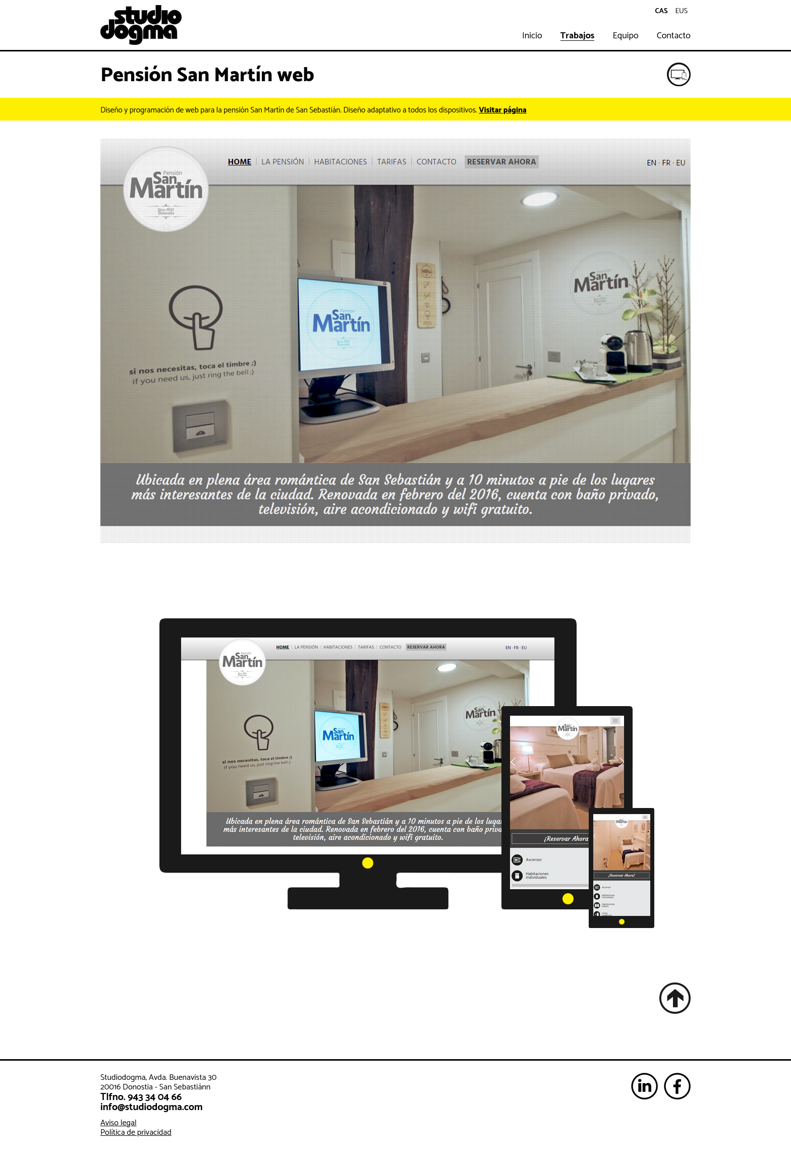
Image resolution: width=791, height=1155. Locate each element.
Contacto (674, 36)
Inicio (532, 36)
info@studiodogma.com (151, 1107)
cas (661, 11)
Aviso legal (118, 1123)
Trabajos (577, 36)
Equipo (625, 36)
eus (681, 11)
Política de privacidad (136, 1132)
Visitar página (502, 110)
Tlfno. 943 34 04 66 (141, 1097)
